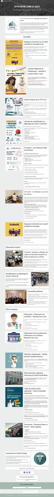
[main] (27, 6)
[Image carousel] (15, 81)
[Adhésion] (27, 488)
